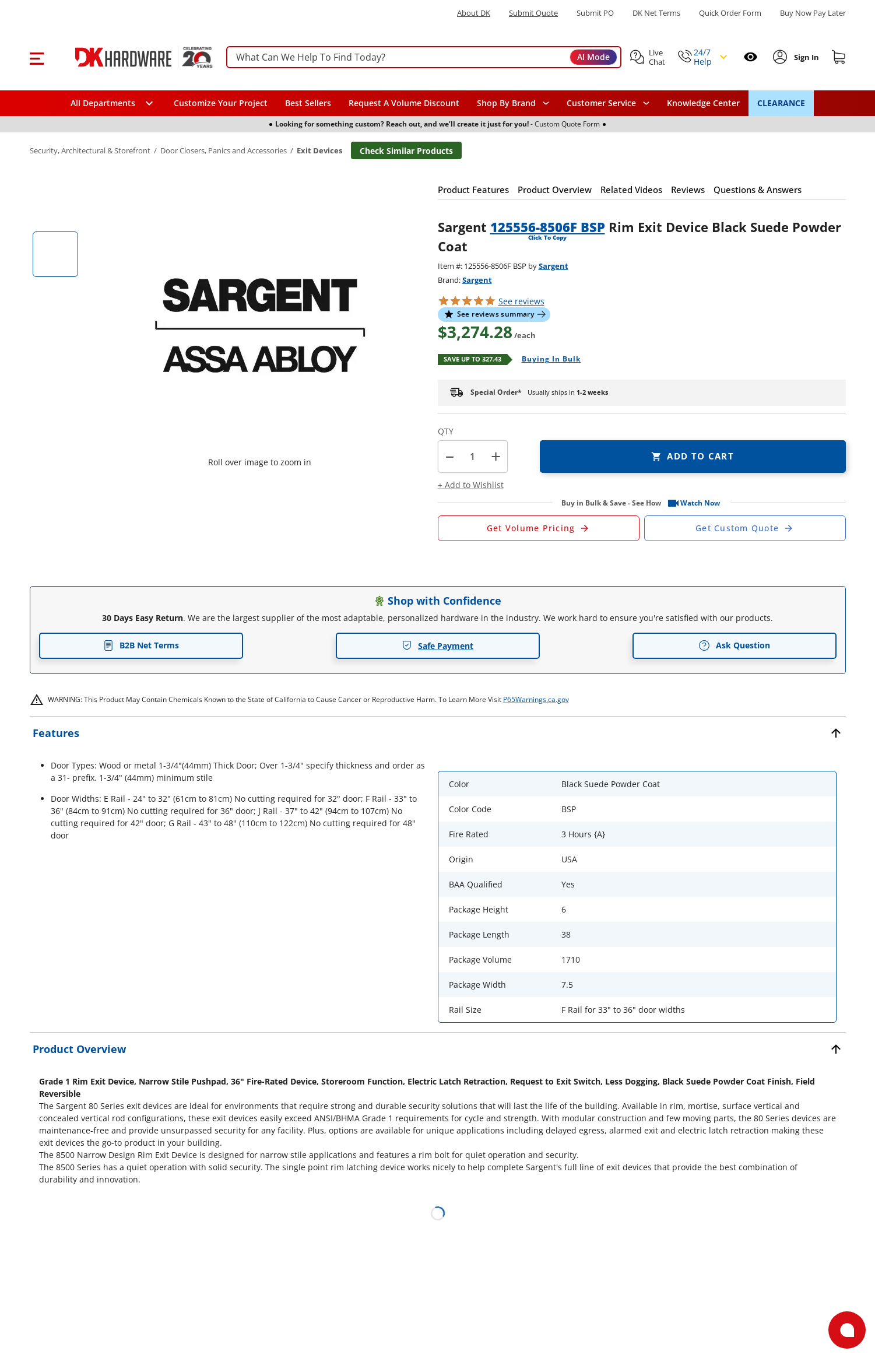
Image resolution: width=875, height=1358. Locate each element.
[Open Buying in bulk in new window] (547, 360)
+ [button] (496, 456)
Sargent (553, 266)
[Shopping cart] (839, 57)
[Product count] (472, 456)
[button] (36, 57)
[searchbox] (424, 57)
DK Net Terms (656, 13)
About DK (473, 13)
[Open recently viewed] (750, 57)
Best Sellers (308, 102)
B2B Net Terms (141, 645)
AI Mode (593, 56)
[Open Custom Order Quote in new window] (745, 528)
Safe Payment (437, 645)
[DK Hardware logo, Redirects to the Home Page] (131, 57)
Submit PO (595, 13)
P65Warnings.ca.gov (536, 699)
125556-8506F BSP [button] (547, 227)
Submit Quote (533, 13)
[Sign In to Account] (805, 57)
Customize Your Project (221, 102)
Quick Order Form (730, 13)
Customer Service (601, 103)
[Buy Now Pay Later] (813, 12)
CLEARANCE (781, 102)
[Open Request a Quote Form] (538, 528)
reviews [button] (521, 301)
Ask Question (734, 645)
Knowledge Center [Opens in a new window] (703, 102)
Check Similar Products (406, 150)
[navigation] (608, 103)
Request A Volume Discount (404, 102)
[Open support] (847, 1330)
